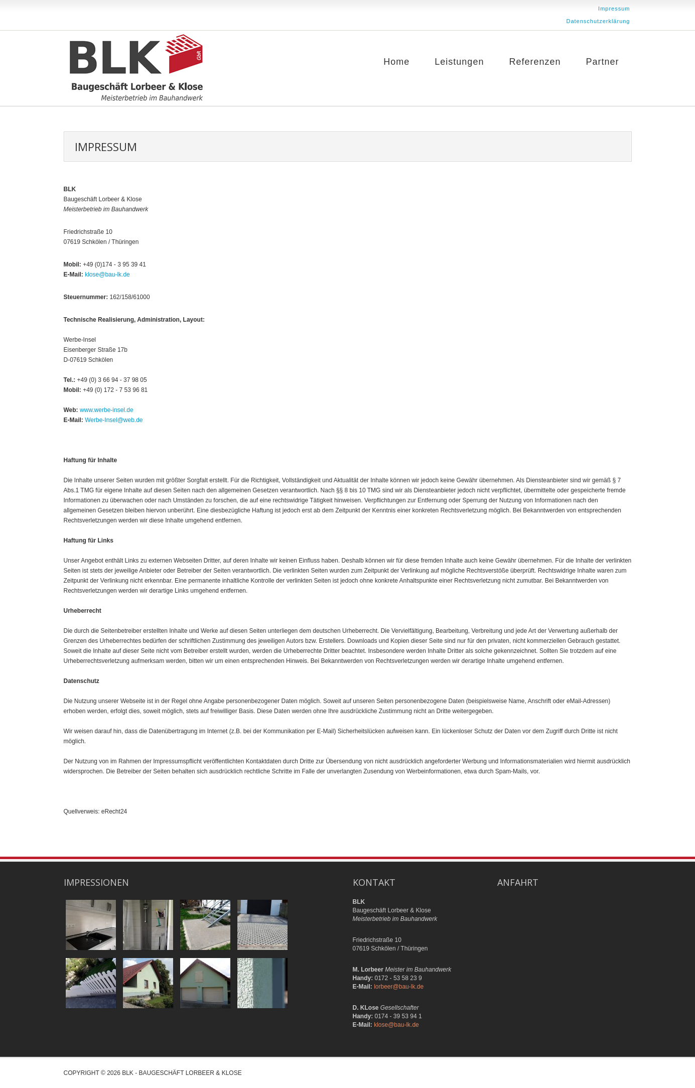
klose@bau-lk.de (107, 274)
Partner (602, 62)
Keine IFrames (564, 935)
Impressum (614, 9)
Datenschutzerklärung (598, 21)
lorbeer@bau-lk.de (399, 986)
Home (396, 62)
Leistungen (459, 62)
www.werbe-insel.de (106, 410)
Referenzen (535, 62)
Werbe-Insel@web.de (114, 420)
